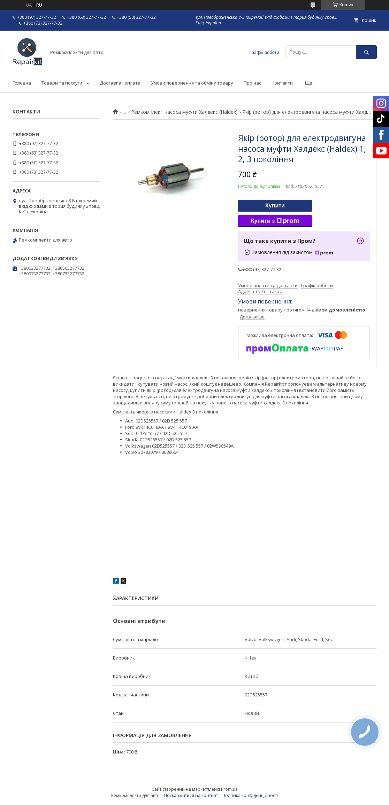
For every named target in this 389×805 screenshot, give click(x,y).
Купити (275, 205)
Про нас (252, 83)
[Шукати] (366, 52)
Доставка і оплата (120, 83)
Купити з (275, 221)
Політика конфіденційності (250, 795)
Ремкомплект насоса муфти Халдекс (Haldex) (184, 112)
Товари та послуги (61, 83)
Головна (22, 83)
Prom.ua (229, 789)
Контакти (282, 83)
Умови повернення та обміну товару (192, 83)
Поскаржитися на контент (191, 795)
